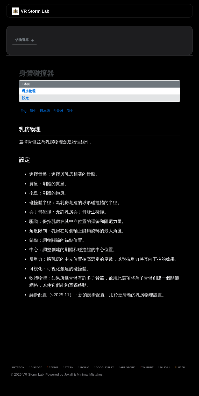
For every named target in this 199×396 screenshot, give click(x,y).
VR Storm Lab (35, 11)
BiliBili (163, 367)
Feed (179, 367)
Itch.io (83, 367)
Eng (23, 111)
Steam (68, 367)
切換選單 (22, 40)
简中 (70, 111)
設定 (25, 98)
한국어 (58, 111)
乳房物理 (28, 91)
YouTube (147, 367)
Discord (35, 367)
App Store (127, 367)
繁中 (33, 111)
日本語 (45, 111)
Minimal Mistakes (90, 374)
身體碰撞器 (36, 73)
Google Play (104, 367)
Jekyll (68, 374)
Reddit (52, 367)
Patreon (17, 367)
